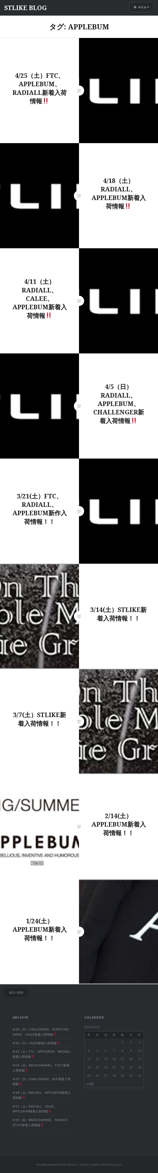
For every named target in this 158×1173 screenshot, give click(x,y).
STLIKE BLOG (25, 7)
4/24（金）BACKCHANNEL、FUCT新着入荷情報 (41, 1067)
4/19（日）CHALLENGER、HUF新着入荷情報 (42, 1081)
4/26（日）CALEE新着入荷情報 (36, 1043)
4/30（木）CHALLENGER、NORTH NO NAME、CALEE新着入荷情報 (41, 1031)
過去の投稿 (16, 992)
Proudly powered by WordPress (56, 1164)
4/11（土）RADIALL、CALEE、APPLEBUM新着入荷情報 (35, 1108)
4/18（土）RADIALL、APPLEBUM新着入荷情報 (42, 1095)
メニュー (143, 7)
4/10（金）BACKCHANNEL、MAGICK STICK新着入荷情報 (40, 1122)
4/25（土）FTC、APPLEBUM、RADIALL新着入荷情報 (42, 1054)
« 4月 (90, 1084)
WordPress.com (111, 1164)
